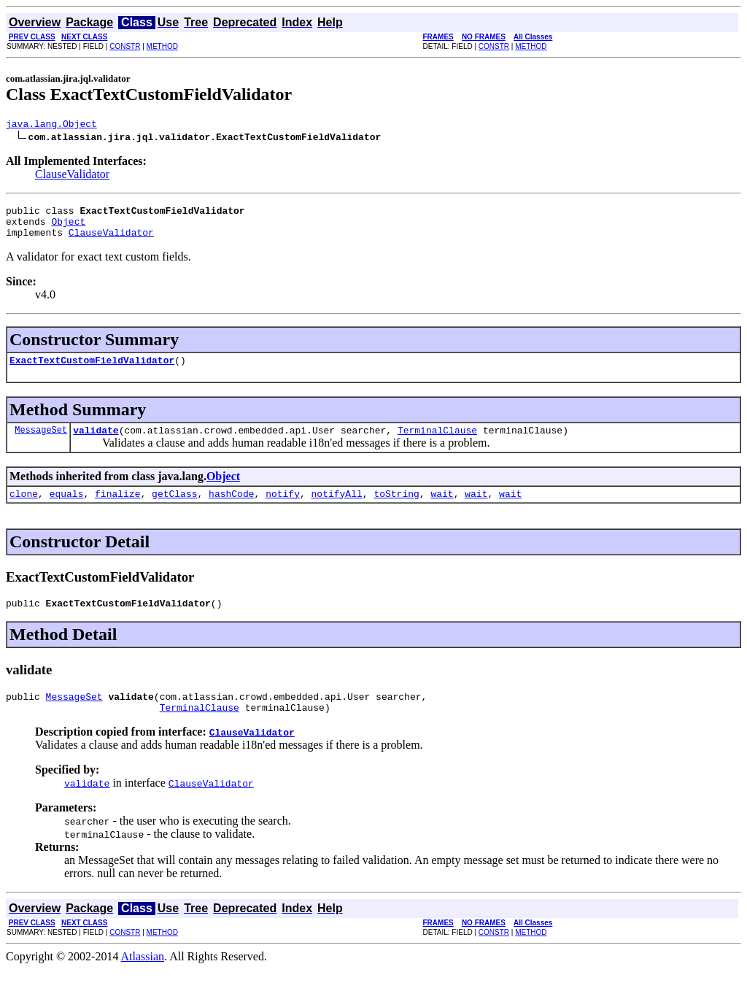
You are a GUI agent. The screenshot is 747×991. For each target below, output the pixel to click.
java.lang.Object (51, 125)
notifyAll (337, 508)
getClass (174, 508)
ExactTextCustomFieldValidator (91, 370)
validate (95, 443)
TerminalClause (437, 443)
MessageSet (41, 442)
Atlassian (143, 978)
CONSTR (124, 46)
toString (396, 508)
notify (283, 508)
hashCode (231, 508)
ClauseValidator (72, 176)
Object (68, 227)
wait (441, 508)
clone (23, 508)
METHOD (162, 46)
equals (67, 508)
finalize (117, 508)
